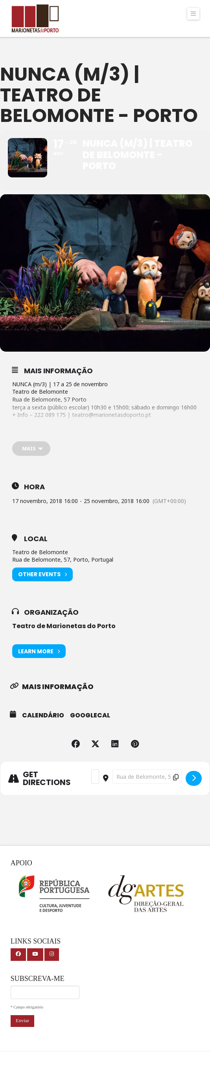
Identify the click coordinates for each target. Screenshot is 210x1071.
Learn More (39, 651)
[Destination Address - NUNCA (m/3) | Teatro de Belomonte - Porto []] (147, 776)
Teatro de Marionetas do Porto (64, 625)
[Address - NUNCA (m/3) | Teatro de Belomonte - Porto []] (95, 776)
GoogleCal (90, 715)
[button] (193, 14)
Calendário (43, 715)
